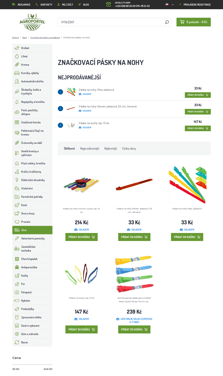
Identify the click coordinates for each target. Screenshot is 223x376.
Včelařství (23, 188)
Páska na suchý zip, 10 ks (94, 123)
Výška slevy (129, 148)
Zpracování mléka (27, 317)
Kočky (20, 275)
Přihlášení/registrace (195, 4)
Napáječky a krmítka (29, 102)
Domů (15, 37)
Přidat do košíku (197, 95)
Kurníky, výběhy (26, 73)
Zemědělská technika (24, 248)
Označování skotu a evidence (45, 37)
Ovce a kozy (23, 213)
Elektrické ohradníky (29, 180)
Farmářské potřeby (28, 197)
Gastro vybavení (26, 326)
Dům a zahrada (25, 334)
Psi (19, 284)
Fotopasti (22, 292)
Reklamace (21, 4)
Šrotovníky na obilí (27, 143)
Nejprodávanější (89, 148)
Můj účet (65, 4)
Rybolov (21, 301)
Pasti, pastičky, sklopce (25, 112)
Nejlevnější (110, 148)
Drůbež (21, 48)
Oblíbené (69, 148)
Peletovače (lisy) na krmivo (28, 132)
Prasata (21, 222)
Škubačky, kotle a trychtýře (27, 91)
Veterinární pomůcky (29, 238)
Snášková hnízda (27, 122)
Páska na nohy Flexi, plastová (96, 89)
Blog (83, 4)
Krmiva (21, 65)
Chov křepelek (25, 259)
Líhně (20, 56)
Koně (20, 205)
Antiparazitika (25, 267)
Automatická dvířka (28, 81)
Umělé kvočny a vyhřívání (26, 153)
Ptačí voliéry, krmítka (29, 163)
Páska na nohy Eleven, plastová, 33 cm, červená (108, 106)
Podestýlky (23, 309)
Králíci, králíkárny (27, 172)
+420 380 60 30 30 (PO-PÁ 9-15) (128, 3)
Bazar (20, 342)
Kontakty (44, 4)
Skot (24, 37)
